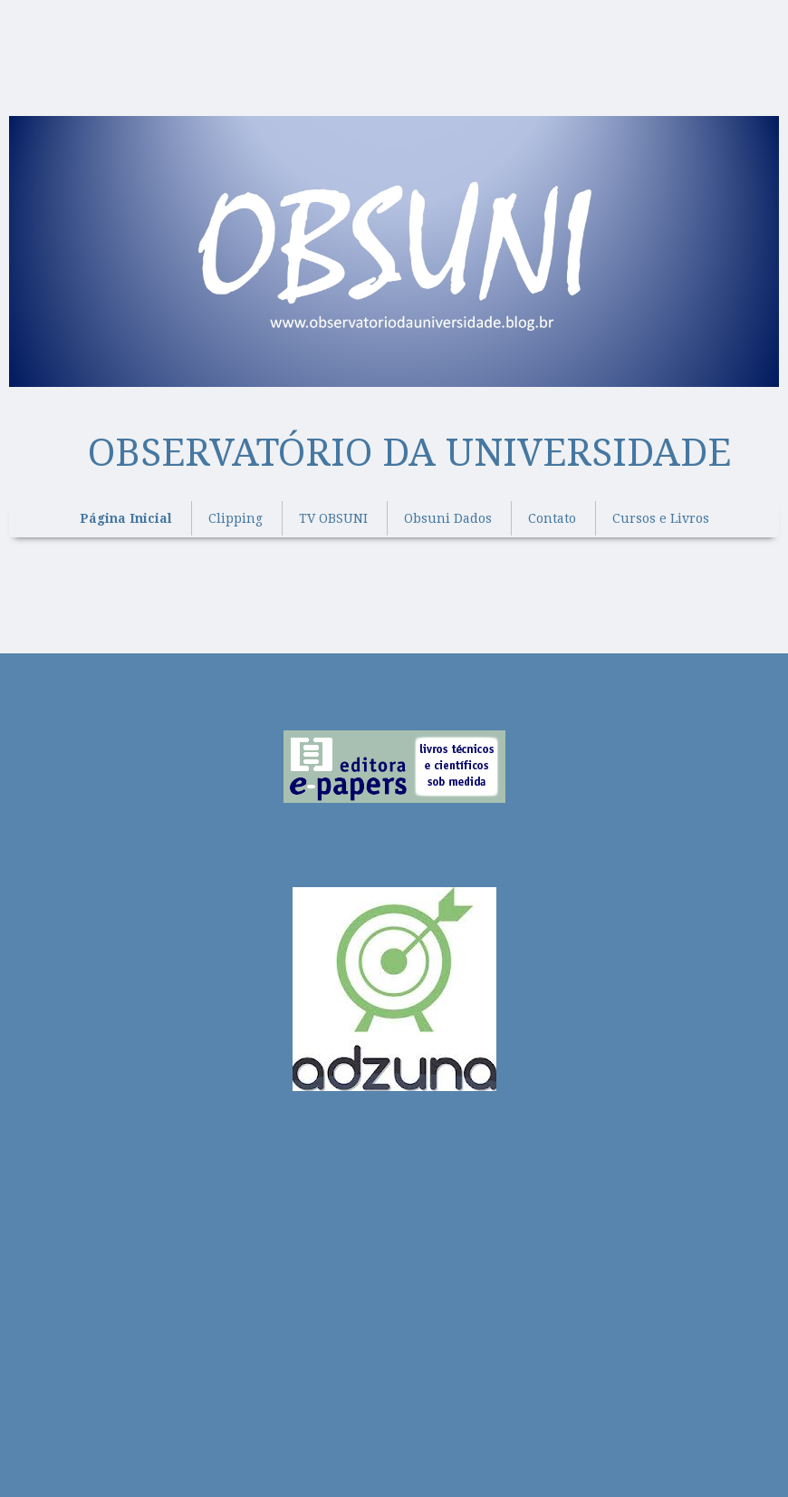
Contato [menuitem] (552, 518)
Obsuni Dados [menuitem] (448, 518)
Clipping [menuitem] (235, 518)
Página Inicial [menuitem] (126, 518)
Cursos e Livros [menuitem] (660, 518)
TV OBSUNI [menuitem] (333, 518)
